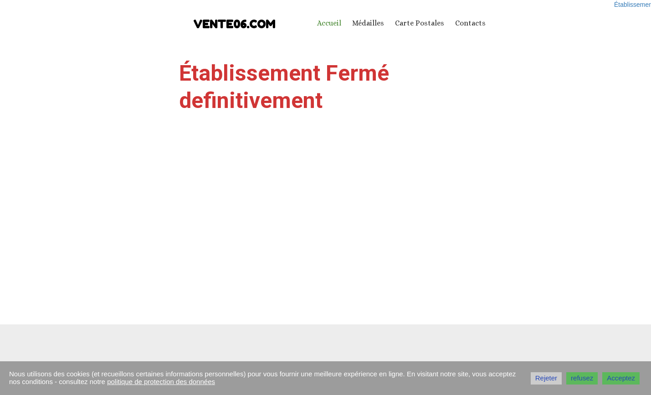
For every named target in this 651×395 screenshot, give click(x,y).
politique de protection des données (161, 381)
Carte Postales (419, 23)
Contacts (470, 23)
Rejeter (546, 378)
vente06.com (234, 24)
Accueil (329, 23)
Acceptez (621, 378)
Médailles (368, 23)
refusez (582, 378)
